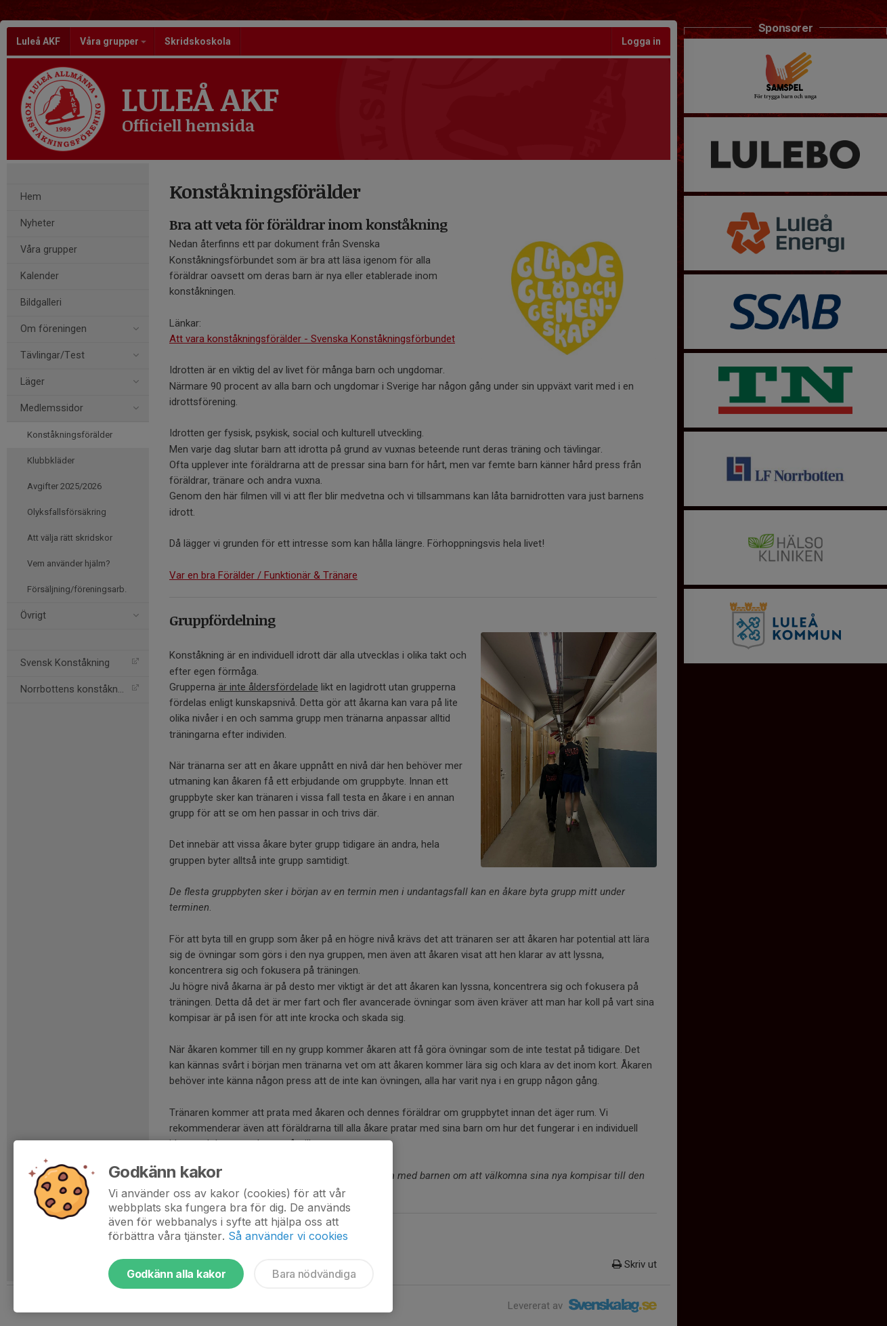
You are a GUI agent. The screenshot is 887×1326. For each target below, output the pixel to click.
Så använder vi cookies (288, 1236)
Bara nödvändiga (313, 1274)
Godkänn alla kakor (176, 1274)
